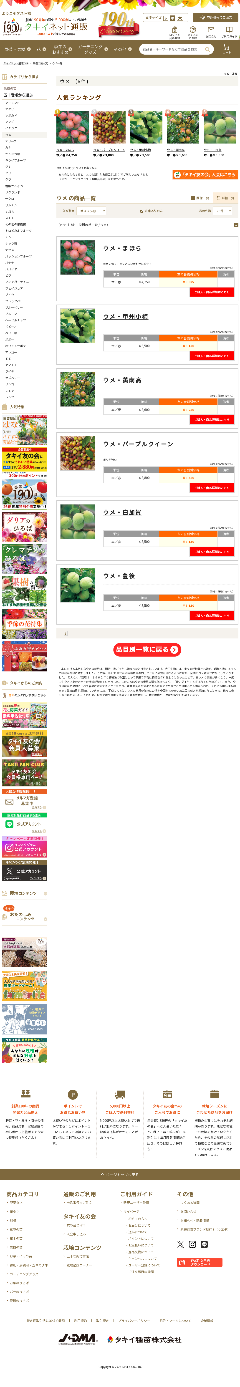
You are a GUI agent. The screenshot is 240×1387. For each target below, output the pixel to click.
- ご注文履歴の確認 (140, 1271)
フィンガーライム (17, 282)
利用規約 (80, 1320)
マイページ (131, 1211)
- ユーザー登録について (143, 1265)
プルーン (11, 314)
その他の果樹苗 (15, 224)
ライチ (9, 371)
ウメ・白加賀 (213, 150)
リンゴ (9, 384)
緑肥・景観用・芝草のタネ (29, 1265)
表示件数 (205, 211)
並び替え (69, 211)
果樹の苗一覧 (40, 63)
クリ (8, 173)
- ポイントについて (140, 1238)
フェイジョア (14, 288)
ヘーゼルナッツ (15, 320)
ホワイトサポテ (15, 346)
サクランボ (12, 192)
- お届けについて (138, 1225)
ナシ (8, 237)
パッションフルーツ (18, 256)
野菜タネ (16, 1202)
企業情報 (207, 1320)
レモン (9, 390)
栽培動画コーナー (79, 1265)
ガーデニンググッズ (24, 1274)
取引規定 (102, 1320)
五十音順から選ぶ (18, 95)
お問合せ (211, 36)
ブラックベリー (15, 301)
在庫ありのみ (151, 211)
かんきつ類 (12, 154)
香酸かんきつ (14, 186)
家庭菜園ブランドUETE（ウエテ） (205, 1229)
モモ (8, 358)
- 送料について (136, 1232)
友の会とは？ (76, 1225)
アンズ (9, 122)
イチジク (11, 128)
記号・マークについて (175, 1320)
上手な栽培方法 (78, 1256)
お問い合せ (188, 1211)
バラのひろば (19, 1291)
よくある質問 (190, 1202)
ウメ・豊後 (119, 575)
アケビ (9, 109)
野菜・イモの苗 (21, 1256)
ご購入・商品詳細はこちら (212, 292)
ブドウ (9, 295)
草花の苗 (16, 1229)
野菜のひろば (19, 1283)
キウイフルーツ (15, 160)
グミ (8, 166)
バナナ (9, 262)
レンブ (9, 397)
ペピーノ (11, 326)
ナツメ (9, 250)
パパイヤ (11, 269)
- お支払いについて (140, 1245)
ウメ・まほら (65, 150)
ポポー (9, 339)
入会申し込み (76, 1234)
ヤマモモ (11, 365)
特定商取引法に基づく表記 (46, 1320)
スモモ (9, 218)
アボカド (11, 115)
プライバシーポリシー (134, 1320)
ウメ (8, 135)
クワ (8, 179)
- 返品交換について (140, 1252)
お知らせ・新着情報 (194, 1220)
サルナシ (11, 205)
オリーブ (11, 141)
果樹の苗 (10, 88)
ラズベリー (12, 378)
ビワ (8, 275)
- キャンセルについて (141, 1258)
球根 (13, 1220)
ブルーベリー (14, 307)
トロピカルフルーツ (18, 230)
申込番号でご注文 (79, 1202)
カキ (8, 147)
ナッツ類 (11, 243)
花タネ (14, 1211)
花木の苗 (16, 1238)
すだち (9, 211)
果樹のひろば (19, 1300)
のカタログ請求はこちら (27, 695)
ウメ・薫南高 (176, 150)
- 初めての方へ (136, 1218)
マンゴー (11, 352)
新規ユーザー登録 (136, 1202)
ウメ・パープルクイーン (109, 150)
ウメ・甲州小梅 (140, 150)
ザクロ (9, 199)
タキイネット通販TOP (15, 63)
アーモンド (12, 103)
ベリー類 (11, 333)
